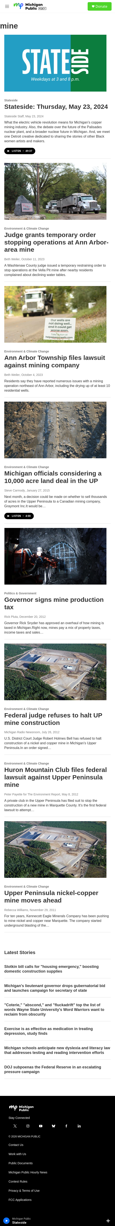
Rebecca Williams (16, 910)
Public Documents (21, 1163)
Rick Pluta (11, 616)
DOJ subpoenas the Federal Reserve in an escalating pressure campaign (52, 1069)
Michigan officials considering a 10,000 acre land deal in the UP (53, 477)
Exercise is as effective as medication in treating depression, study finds (48, 1031)
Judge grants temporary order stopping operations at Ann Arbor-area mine (56, 242)
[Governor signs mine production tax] (55, 556)
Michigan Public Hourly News (28, 1172)
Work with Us (17, 1154)
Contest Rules (18, 1181)
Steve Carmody (14, 490)
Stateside (11, 100)
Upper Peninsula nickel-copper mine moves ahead (51, 896)
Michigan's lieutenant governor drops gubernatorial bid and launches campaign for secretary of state (54, 988)
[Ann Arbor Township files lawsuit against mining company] (55, 314)
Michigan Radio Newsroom (22, 732)
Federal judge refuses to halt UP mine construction (53, 719)
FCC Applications (20, 1200)
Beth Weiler (12, 259)
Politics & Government (20, 593)
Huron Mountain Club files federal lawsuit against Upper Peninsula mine (55, 777)
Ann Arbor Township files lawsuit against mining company (54, 361)
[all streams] (109, 1220)
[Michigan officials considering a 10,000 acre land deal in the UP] (55, 430)
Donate (101, 6)
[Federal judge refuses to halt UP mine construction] (55, 672)
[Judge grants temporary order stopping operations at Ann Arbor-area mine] (55, 191)
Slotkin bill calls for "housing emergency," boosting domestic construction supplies (51, 968)
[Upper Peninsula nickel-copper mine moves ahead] (55, 849)
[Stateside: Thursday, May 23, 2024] (55, 63)
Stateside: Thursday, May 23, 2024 (56, 106)
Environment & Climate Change (26, 228)
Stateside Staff (14, 116)
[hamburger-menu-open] (7, 6)
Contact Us (16, 1145)
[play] (6, 1221)
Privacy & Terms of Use (24, 1190)
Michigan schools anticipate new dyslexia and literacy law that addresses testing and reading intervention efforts (57, 1050)
